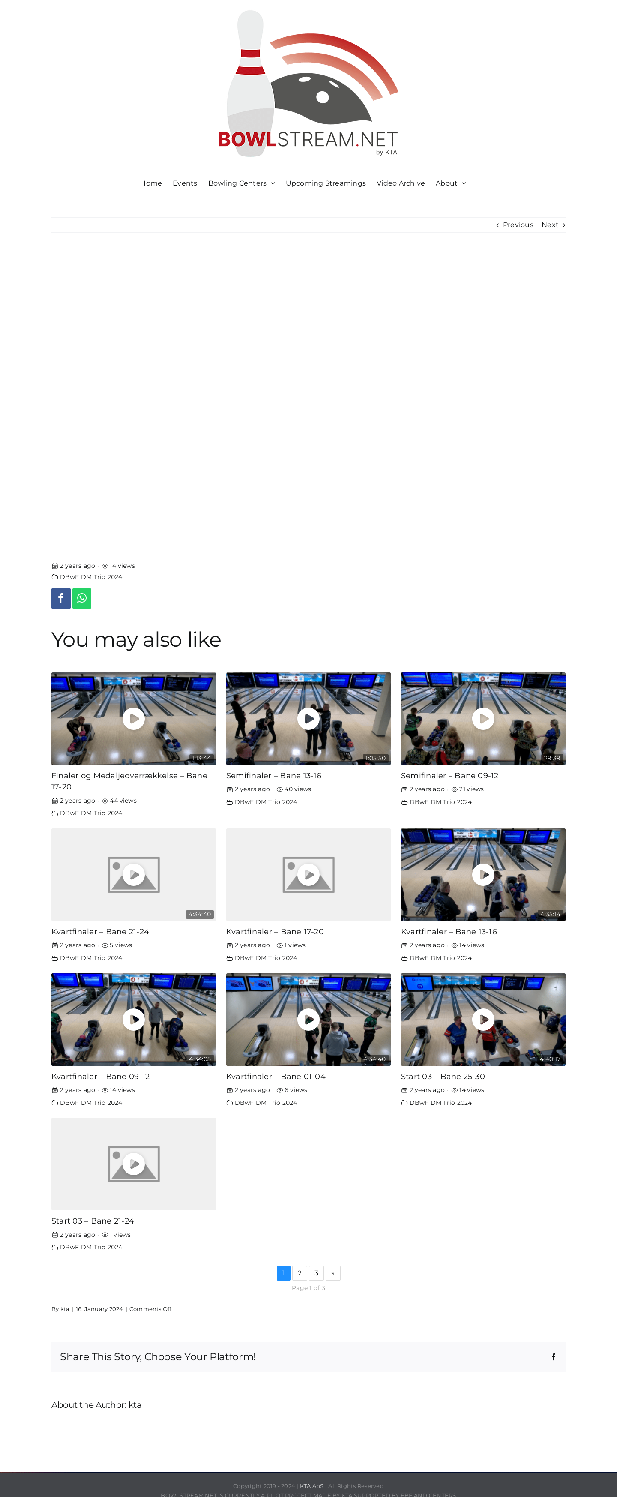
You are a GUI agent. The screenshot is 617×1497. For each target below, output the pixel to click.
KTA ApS (312, 1485)
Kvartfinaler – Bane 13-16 (449, 931)
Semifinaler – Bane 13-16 (274, 775)
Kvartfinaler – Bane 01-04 (276, 1076)
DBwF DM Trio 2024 (91, 577)
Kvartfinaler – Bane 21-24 (100, 931)
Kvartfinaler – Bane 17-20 (275, 931)
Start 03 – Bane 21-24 (92, 1220)
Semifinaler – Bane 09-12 (450, 775)
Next (550, 225)
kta (65, 1308)
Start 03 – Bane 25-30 (443, 1076)
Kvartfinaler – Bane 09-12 (100, 1076)
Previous (518, 225)
